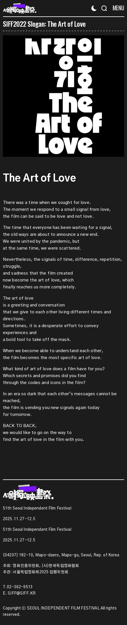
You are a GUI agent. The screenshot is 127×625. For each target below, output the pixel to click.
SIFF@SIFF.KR (22, 593)
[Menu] (116, 8)
